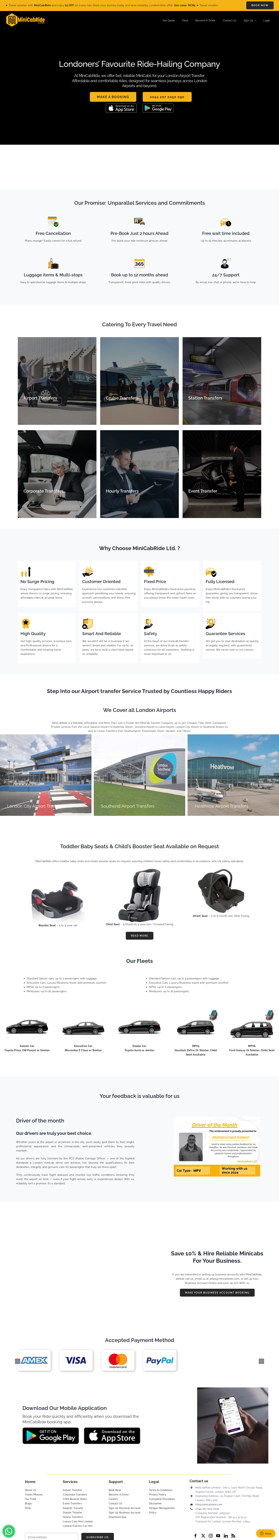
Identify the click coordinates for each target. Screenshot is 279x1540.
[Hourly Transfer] (139, 474)
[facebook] (196, 1536)
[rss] (233, 1536)
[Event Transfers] (222, 474)
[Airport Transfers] (57, 381)
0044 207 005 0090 (207, 1508)
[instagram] (211, 1536)
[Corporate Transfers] (57, 474)
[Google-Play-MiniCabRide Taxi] (158, 104)
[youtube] (218, 1536)
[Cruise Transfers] (139, 381)
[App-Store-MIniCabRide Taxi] (121, 104)
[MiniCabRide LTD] (26, 14)
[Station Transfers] (222, 381)
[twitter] (203, 1536)
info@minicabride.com (208, 1504)
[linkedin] (226, 1536)
